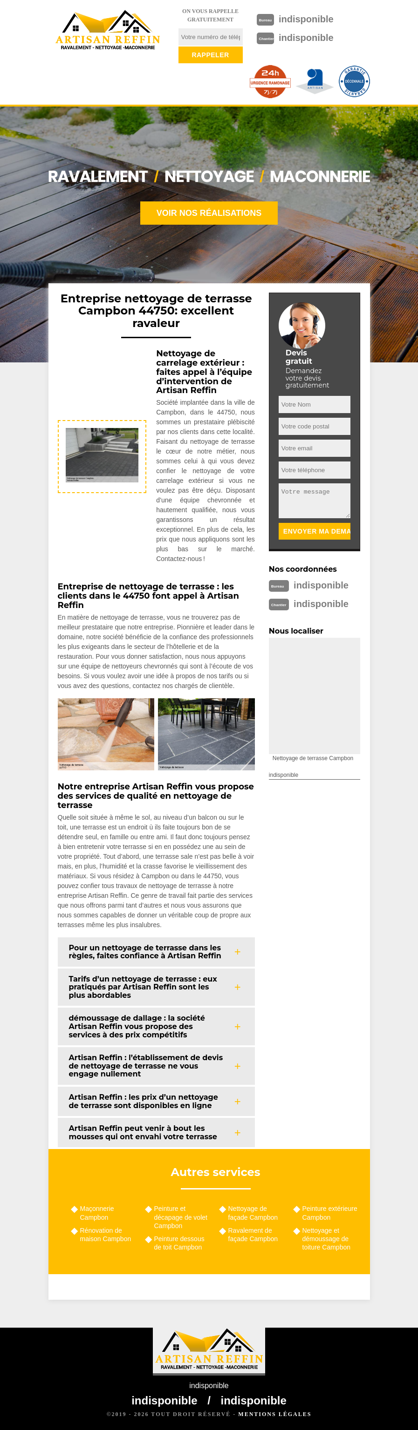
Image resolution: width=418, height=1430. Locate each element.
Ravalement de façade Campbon (253, 1235)
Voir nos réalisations (209, 213)
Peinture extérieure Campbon (329, 1213)
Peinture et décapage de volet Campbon (180, 1217)
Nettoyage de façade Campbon (253, 1213)
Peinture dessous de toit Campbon (179, 1243)
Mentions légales (274, 1414)
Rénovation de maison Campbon (105, 1235)
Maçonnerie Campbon (97, 1213)
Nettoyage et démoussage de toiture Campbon (326, 1239)
